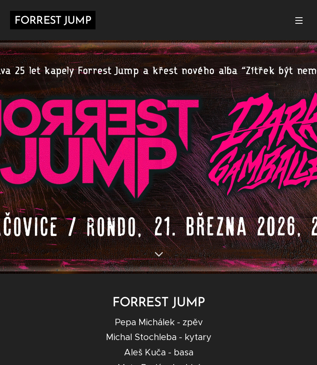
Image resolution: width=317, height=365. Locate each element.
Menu (299, 20)
